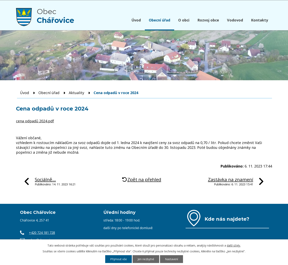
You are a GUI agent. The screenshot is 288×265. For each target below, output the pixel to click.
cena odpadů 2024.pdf (35, 121)
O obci (183, 20)
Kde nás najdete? (227, 219)
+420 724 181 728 (42, 232)
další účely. (234, 245)
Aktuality (76, 92)
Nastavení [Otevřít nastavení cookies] (171, 259)
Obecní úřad (159, 20)
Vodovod (235, 20)
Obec (55, 16)
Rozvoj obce (208, 20)
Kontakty (259, 20)
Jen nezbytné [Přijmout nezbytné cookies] (146, 259)
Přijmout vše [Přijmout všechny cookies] (118, 259)
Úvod (136, 20)
